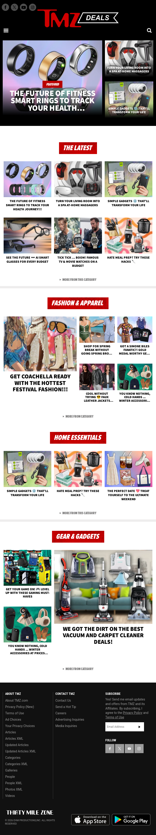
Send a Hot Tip (65, 707)
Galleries (11, 770)
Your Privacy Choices (20, 726)
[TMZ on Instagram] (32, 7)
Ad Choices (13, 719)
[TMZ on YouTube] (129, 748)
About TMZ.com (16, 700)
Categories (12, 757)
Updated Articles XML (20, 751)
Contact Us (63, 700)
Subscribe (139, 726)
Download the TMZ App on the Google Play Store (131, 819)
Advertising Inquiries (69, 719)
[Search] (149, 30)
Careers (60, 713)
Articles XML (14, 738)
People (10, 777)
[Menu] (6, 30)
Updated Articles (16, 745)
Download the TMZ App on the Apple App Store (90, 819)
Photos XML (13, 789)
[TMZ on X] (14, 7)
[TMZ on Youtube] (23, 7)
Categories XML (16, 764)
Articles (10, 732)
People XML (13, 783)
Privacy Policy (132, 713)
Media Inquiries (66, 726)
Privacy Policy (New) (19, 707)
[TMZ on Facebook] (5, 7)
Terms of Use (14, 713)
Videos (10, 796)
